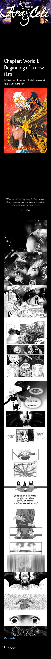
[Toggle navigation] (5, 44)
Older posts (9, 638)
